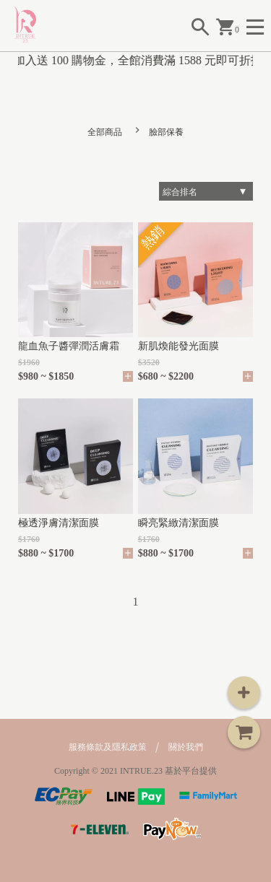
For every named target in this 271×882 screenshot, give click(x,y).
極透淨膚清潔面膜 (58, 523)
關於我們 (185, 747)
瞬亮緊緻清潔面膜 (178, 523)
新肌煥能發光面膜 (178, 346)
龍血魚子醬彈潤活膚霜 (68, 346)
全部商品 (104, 132)
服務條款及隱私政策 (108, 747)
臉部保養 (166, 132)
